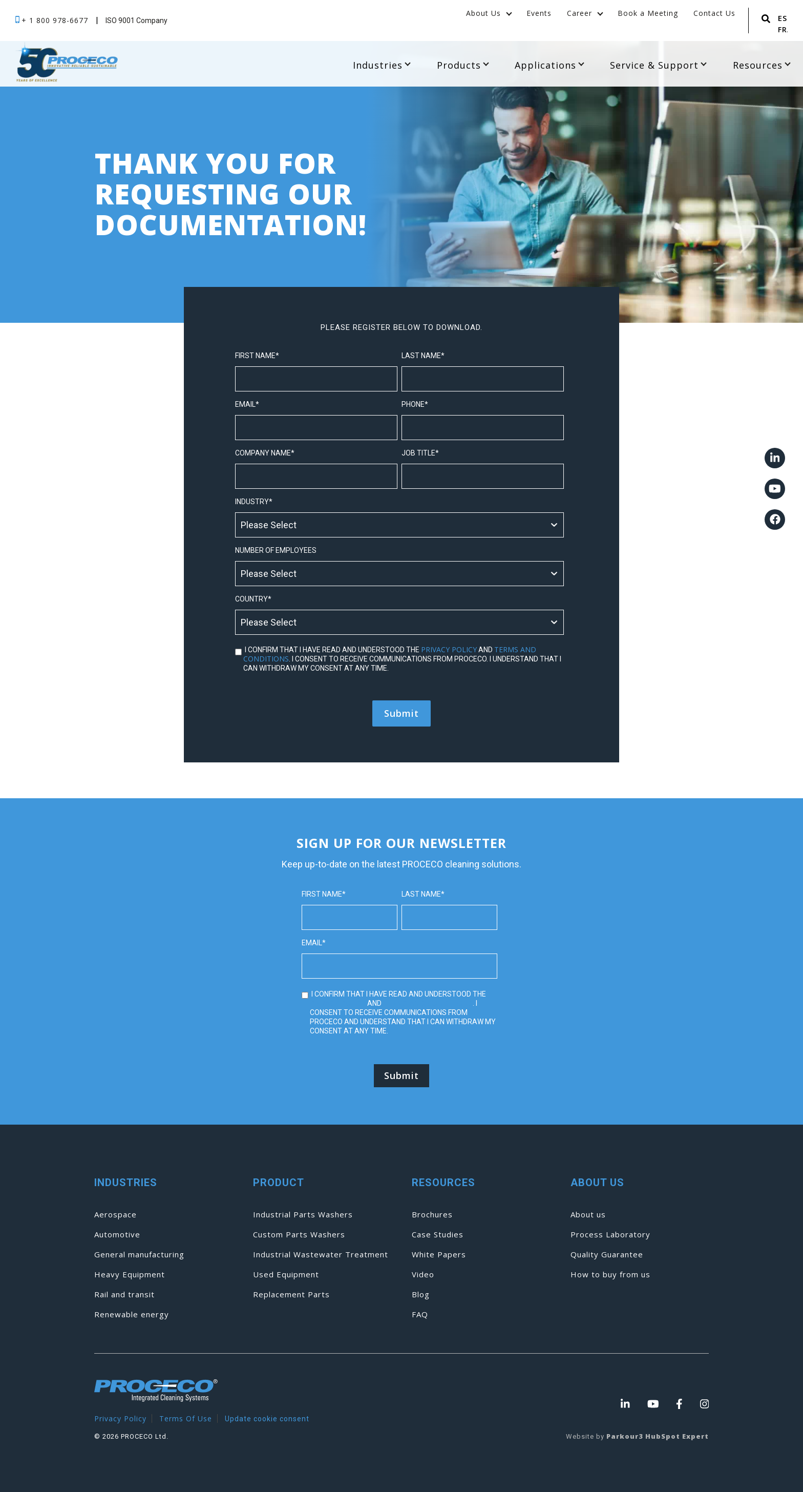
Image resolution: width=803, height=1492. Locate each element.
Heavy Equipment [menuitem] (129, 1274)
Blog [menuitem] (421, 1294)
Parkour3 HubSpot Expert (657, 1436)
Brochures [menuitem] (432, 1214)
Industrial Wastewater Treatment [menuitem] (320, 1254)
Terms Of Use (185, 1418)
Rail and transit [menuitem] (124, 1294)
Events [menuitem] (539, 13)
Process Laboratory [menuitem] (610, 1234)
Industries (381, 65)
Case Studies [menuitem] (437, 1234)
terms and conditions (428, 1003)
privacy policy (449, 649)
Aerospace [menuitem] (115, 1214)
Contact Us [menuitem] (714, 13)
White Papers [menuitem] (439, 1254)
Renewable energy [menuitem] (131, 1314)
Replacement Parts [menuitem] (291, 1294)
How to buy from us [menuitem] (610, 1274)
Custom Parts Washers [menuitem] (299, 1234)
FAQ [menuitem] (420, 1314)
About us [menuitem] (588, 1214)
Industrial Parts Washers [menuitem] (303, 1214)
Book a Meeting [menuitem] (648, 13)
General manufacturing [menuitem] (139, 1254)
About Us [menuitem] (483, 13)
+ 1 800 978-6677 (56, 20)
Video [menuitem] (423, 1274)
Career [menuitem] (579, 13)
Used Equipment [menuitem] (286, 1274)
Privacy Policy (120, 1418)
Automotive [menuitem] (117, 1234)
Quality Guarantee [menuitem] (606, 1254)
